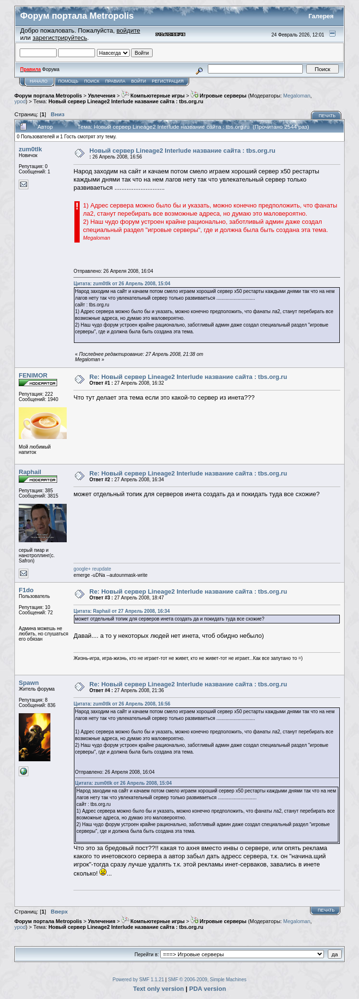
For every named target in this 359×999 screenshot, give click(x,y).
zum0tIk (30, 149)
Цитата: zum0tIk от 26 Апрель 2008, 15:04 (121, 283)
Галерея (321, 16)
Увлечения (101, 95)
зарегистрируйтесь (60, 37)
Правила (115, 81)
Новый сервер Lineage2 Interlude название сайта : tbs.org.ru (125, 101)
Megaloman (297, 95)
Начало (39, 81)
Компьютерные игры (153, 95)
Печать (327, 115)
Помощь (68, 81)
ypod (19, 101)
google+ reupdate (92, 569)
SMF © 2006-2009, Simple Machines (207, 979)
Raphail (30, 471)
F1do (26, 590)
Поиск (91, 81)
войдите (128, 30)
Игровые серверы (219, 95)
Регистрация (167, 81)
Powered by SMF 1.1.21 (138, 979)
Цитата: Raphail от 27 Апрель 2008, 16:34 (121, 611)
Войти (138, 81)
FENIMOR (33, 375)
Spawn (29, 682)
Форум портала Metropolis (48, 95)
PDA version (207, 988)
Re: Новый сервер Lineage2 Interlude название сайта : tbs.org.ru (188, 376)
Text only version (158, 988)
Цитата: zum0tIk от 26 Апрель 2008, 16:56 (121, 704)
